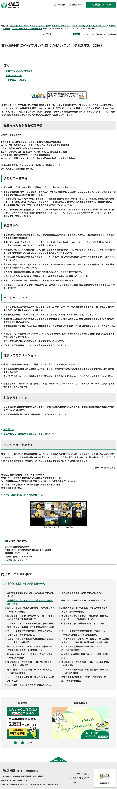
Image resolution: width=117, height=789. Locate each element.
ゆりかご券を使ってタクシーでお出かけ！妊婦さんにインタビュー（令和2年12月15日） (84, 611)
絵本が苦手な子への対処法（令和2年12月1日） (83, 616)
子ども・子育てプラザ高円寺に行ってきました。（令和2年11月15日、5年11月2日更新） (83, 626)
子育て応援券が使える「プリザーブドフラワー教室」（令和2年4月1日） (83, 672)
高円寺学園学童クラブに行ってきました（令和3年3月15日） (31, 588)
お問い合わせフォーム (17, 553)
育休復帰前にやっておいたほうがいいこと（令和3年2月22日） (30, 595)
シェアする (47, 27)
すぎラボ (112, 19)
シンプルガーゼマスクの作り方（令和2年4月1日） (30, 678)
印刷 (77, 27)
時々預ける (8, 422)
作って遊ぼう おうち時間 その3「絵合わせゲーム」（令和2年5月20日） (30, 657)
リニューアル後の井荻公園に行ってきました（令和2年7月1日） (30, 672)
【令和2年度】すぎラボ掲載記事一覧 (27, 22)
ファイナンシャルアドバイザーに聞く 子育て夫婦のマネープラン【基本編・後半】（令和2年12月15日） (31, 618)
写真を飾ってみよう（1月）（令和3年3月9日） (82, 586)
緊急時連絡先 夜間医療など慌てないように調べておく (29, 427)
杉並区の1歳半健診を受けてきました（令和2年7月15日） (84, 649)
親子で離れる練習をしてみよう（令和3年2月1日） (84, 593)
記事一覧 (6, 22)
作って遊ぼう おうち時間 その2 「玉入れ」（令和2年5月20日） (85, 657)
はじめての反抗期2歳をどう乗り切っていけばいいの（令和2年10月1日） (84, 641)
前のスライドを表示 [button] (15, 736)
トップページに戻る (80, 767)
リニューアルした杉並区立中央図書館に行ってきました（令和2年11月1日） (30, 634)
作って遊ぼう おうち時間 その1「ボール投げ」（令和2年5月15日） (30, 664)
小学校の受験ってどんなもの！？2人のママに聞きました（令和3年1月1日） (84, 603)
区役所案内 (104, 776)
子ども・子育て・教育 (40, 19)
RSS (74, 775)
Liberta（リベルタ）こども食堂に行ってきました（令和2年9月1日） (30, 649)
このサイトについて (80, 771)
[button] (59, 5)
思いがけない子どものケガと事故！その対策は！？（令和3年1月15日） (31, 603)
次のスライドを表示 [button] (22, 736)
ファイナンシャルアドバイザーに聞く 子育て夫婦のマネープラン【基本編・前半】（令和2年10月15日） (85, 634)
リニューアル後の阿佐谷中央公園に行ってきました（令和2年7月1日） (84, 664)
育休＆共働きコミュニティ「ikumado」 (23, 488)
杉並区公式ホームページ (19, 19)
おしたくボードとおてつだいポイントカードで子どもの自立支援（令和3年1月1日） (31, 611)
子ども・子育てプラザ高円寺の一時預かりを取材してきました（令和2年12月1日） (31, 626)
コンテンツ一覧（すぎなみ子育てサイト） (89, 19)
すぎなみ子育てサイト (61, 19)
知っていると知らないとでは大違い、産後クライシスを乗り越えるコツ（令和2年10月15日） (30, 641)
